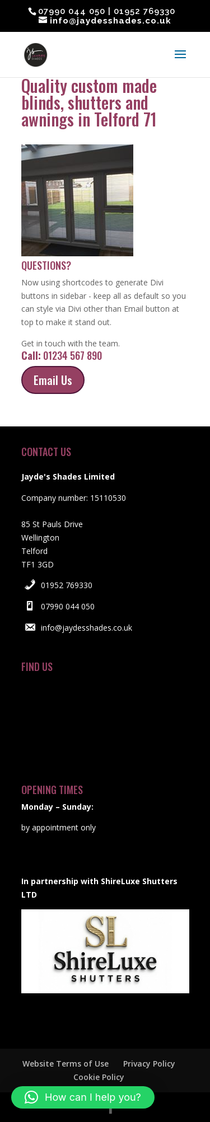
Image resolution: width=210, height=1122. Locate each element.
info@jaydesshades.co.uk (86, 627)
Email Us (53, 380)
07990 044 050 (68, 606)
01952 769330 (66, 585)
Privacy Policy (149, 1063)
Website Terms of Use (65, 1063)
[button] (83, 1097)
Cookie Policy (98, 1077)
